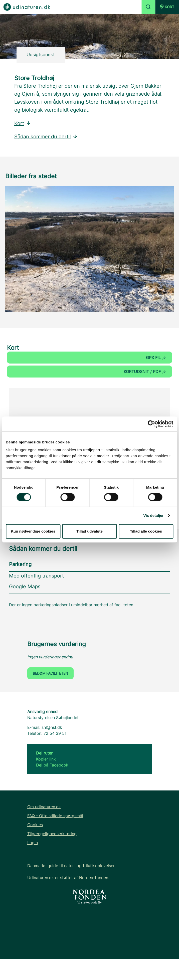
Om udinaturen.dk (44, 806)
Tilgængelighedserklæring (52, 833)
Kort (22, 123)
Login (32, 842)
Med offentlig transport (36, 576)
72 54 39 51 (55, 733)
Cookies (35, 824)
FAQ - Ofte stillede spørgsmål (55, 815)
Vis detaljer (153, 515)
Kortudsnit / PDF (145, 371)
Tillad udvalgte (89, 531)
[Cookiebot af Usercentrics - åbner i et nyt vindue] (151, 424)
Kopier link (46, 759)
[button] (167, 7)
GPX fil (156, 357)
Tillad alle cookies (146, 531)
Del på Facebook (52, 765)
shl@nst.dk (52, 727)
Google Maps (24, 586)
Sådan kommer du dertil (46, 137)
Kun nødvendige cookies (33, 531)
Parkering (20, 564)
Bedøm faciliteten (50, 673)
